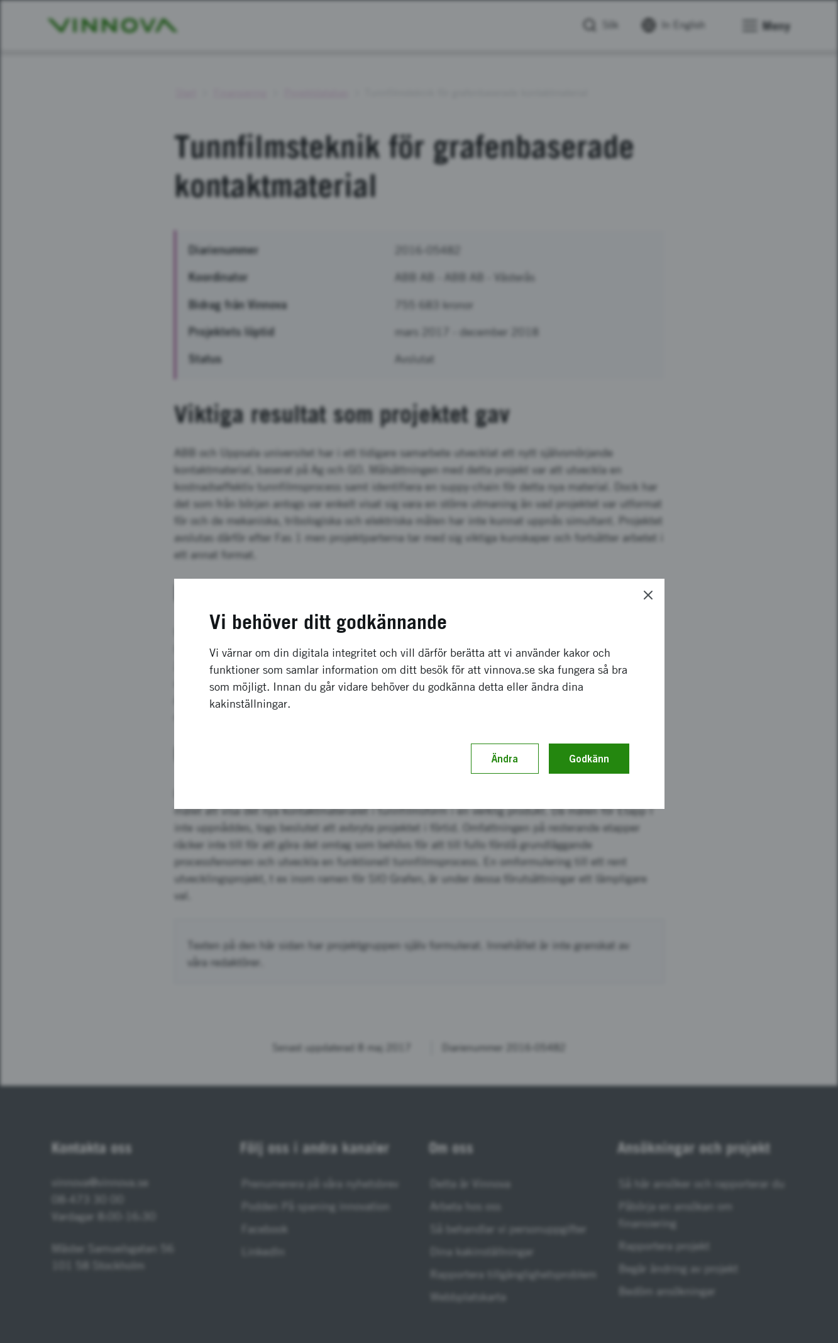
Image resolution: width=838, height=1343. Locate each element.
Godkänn (589, 758)
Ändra (505, 758)
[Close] (648, 595)
